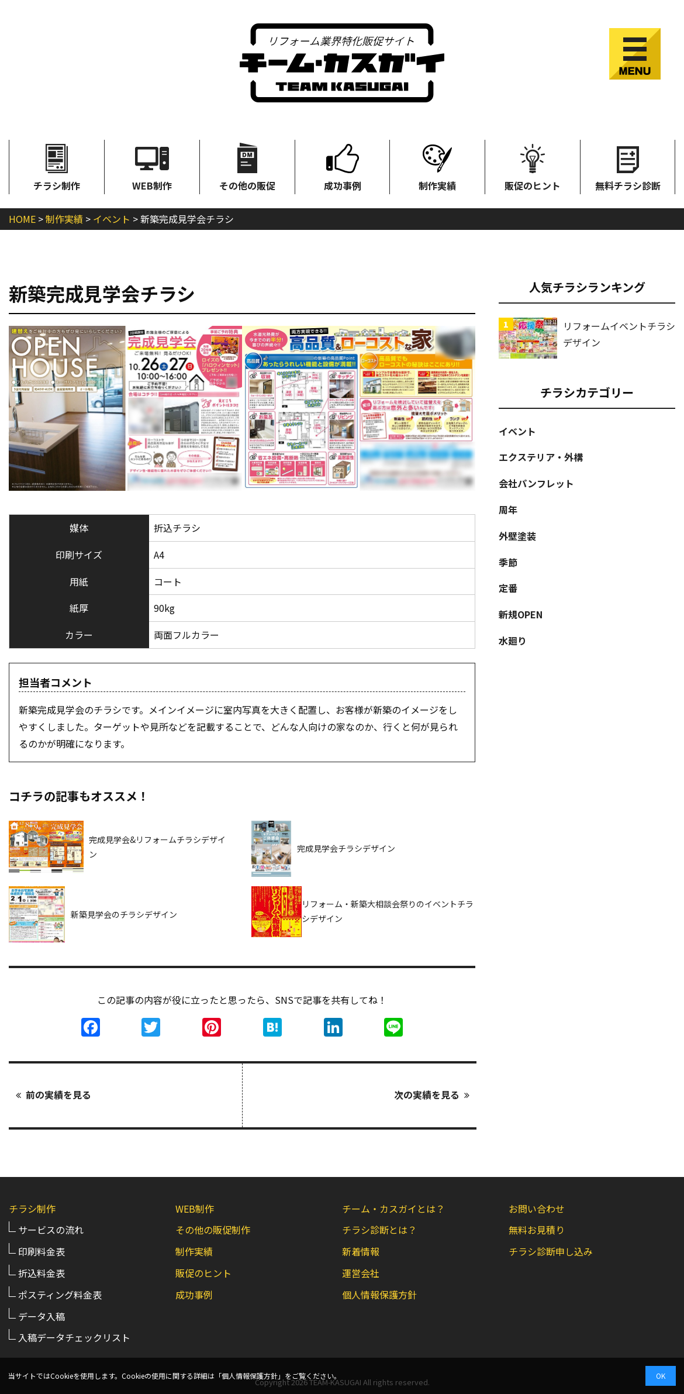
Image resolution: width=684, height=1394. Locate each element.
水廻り (513, 641)
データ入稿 (41, 1316)
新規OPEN (521, 614)
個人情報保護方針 (379, 1294)
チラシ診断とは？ (379, 1230)
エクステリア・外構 (541, 457)
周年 (508, 509)
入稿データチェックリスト (74, 1337)
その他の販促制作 (212, 1230)
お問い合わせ (537, 1208)
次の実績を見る (431, 1095)
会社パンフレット (536, 483)
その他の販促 (247, 166)
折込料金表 (41, 1272)
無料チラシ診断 (628, 166)
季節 (508, 562)
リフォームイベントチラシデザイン (619, 334)
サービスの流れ (51, 1230)
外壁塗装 (517, 536)
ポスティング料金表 (60, 1294)
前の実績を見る (53, 1095)
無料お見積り (537, 1230)
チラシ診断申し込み (551, 1251)
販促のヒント (533, 166)
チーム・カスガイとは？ (393, 1208)
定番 (508, 588)
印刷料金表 (41, 1251)
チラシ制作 (56, 166)
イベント (517, 431)
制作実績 (437, 166)
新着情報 (360, 1251)
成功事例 (342, 166)
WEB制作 (152, 166)
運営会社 (360, 1272)
